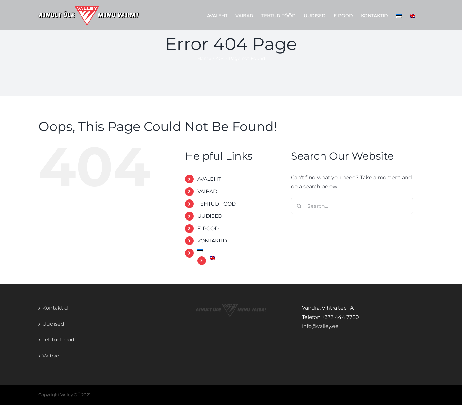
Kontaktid (55, 308)
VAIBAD (207, 192)
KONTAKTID (212, 241)
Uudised (53, 324)
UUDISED (209, 216)
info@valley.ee (320, 326)
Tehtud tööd (58, 340)
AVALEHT (209, 179)
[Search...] (352, 206)
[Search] (299, 206)
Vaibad (51, 356)
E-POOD (208, 228)
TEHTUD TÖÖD (216, 204)
